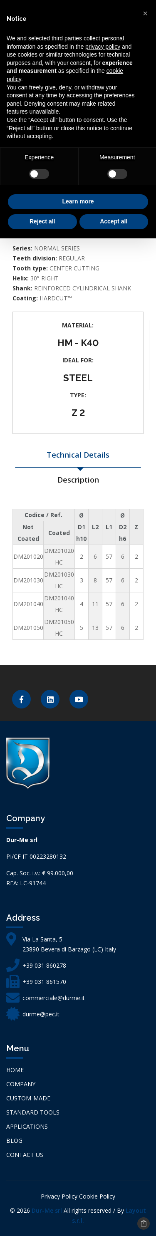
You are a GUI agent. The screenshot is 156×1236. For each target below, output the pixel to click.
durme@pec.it (40, 1014)
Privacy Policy (59, 1196)
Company (20, 1084)
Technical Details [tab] (78, 455)
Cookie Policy (97, 1196)
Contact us (24, 1155)
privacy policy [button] (102, 46)
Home (15, 1070)
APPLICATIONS (27, 1126)
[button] (145, 13)
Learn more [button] (78, 201)
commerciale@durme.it (53, 998)
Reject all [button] (42, 221)
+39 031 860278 (44, 965)
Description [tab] (78, 480)
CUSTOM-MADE (28, 1098)
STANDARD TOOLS (32, 1112)
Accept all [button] (113, 221)
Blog (14, 1140)
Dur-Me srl (47, 1210)
